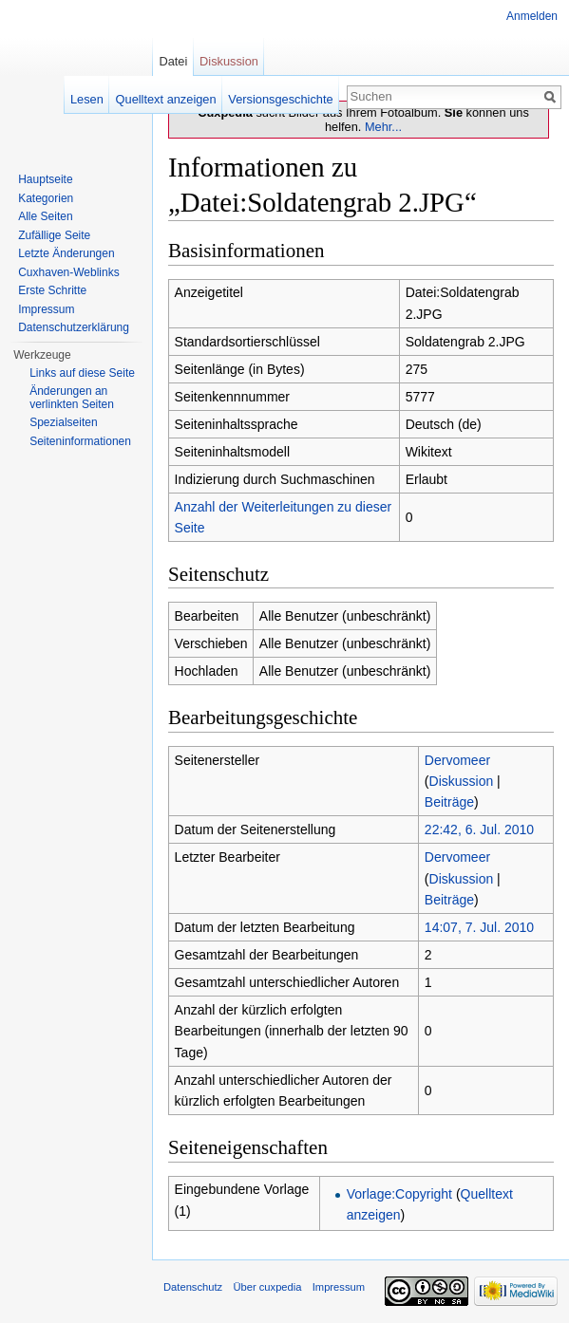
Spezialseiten (63, 422)
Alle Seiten (45, 216)
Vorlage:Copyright (399, 1194)
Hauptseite (45, 179)
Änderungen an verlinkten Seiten (71, 397)
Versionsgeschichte (280, 99)
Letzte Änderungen (66, 253)
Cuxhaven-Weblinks (69, 272)
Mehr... (383, 127)
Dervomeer (457, 760)
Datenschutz (192, 1287)
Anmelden (532, 16)
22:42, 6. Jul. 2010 (479, 829)
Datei (173, 61)
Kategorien (45, 198)
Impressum (46, 309)
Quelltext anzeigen (166, 99)
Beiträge (449, 802)
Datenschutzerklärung (73, 327)
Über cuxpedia (267, 1287)
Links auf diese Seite (82, 373)
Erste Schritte (52, 290)
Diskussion (461, 781)
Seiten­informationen (80, 441)
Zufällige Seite (54, 235)
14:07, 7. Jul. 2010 (479, 927)
